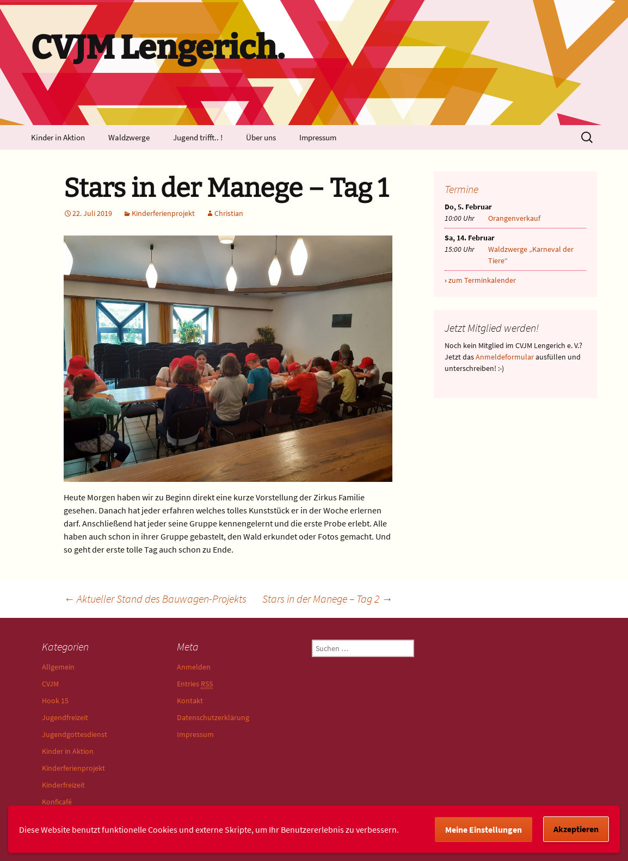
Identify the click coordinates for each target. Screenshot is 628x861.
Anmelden (194, 667)
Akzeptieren (576, 828)
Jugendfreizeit (65, 717)
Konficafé (57, 802)
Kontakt (190, 700)
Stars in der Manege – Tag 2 (327, 598)
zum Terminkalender (482, 280)
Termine (461, 189)
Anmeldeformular (505, 357)
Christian (228, 213)
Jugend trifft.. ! (198, 137)
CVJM (50, 684)
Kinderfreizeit (63, 785)
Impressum (317, 137)
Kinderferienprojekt (163, 213)
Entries (195, 684)
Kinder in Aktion (58, 137)
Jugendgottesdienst (74, 734)
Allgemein (58, 667)
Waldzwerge (129, 137)
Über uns (261, 137)
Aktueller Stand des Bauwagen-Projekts (155, 598)
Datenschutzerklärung (213, 717)
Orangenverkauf (514, 218)
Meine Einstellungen (483, 829)
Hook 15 (55, 700)
